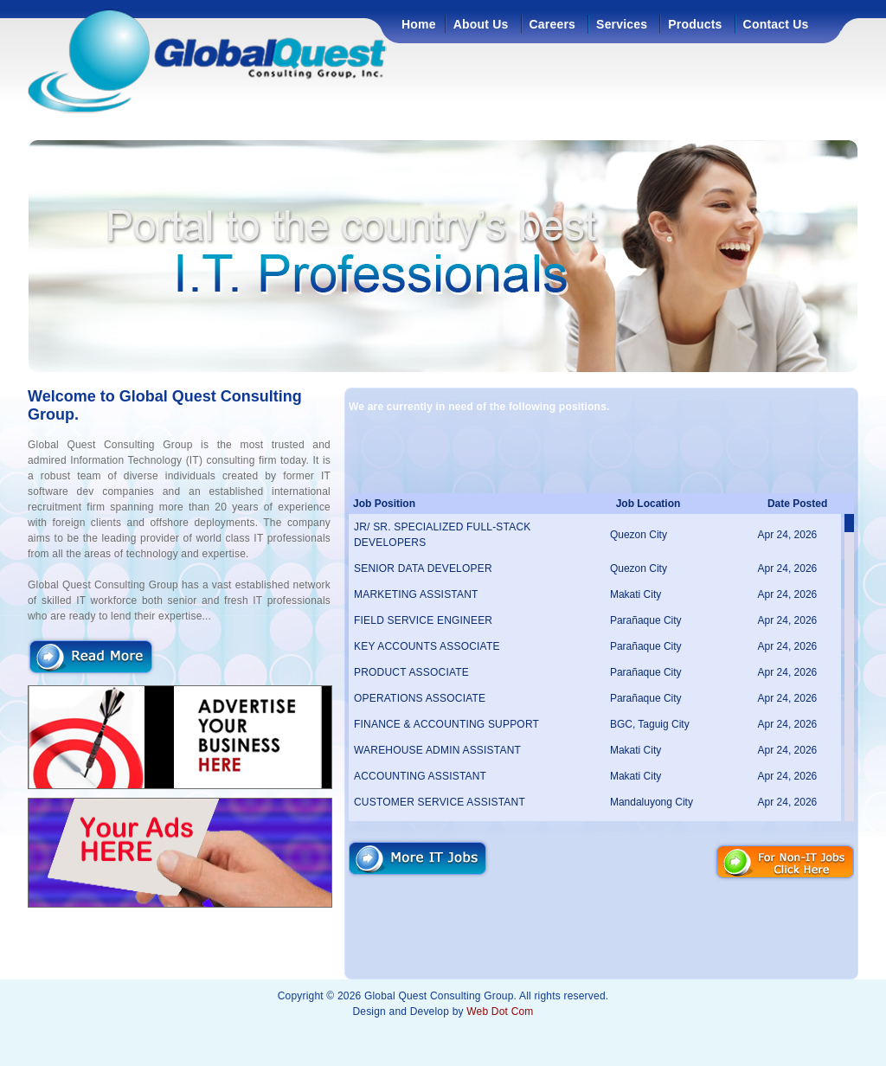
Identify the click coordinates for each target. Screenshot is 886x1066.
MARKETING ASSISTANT (416, 594)
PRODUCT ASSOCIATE (411, 672)
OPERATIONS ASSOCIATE (419, 698)
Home (418, 24)
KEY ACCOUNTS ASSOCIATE (427, 646)
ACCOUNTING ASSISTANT (420, 776)
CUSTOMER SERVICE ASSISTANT (439, 802)
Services (621, 24)
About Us (481, 24)
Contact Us (776, 24)
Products (695, 24)
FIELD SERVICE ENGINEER (423, 620)
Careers (553, 24)
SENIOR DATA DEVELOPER (423, 568)
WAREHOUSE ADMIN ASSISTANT (437, 750)
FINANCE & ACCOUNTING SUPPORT (446, 724)
